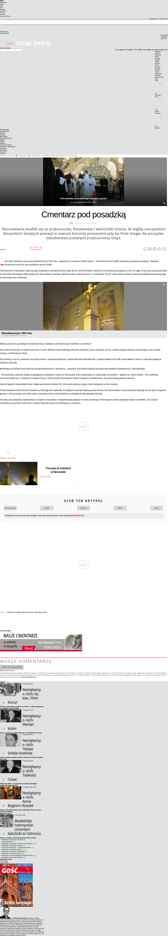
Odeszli (2, 682)
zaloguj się (153, 18)
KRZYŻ (23, 612)
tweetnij (155, 248)
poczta (2, 13)
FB (150, 248)
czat (1, 8)
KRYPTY (17, 612)
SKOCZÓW (37, 612)
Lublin (157, 62)
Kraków (157, 60)
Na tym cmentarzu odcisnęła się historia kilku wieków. (18, 838)
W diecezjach (4, 32)
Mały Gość (3, 2)
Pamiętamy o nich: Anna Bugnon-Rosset (24, 799)
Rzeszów (158, 68)
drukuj (160, 248)
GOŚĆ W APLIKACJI (6, 145)
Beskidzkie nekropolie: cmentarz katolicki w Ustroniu (24, 827)
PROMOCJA (3, 150)
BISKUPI (2, 140)
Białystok (158, 51)
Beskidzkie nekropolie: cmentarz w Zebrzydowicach (13, 841)
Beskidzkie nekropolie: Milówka (13, 857)
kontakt (2, 14)
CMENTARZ (10, 612)
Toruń (157, 72)
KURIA (2, 142)
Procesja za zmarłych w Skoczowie (58, 470)
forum (2, 4)
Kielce (157, 56)
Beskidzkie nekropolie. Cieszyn (13, 845)
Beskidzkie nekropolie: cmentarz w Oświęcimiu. (19, 844)
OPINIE (2, 133)
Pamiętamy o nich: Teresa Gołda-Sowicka (24, 747)
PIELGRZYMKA (4, 130)
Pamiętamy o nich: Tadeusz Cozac (24, 773)
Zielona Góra (159, 77)
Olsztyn (157, 63)
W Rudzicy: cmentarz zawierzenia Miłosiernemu (19, 855)
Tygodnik (3, 152)
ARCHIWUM (3, 136)
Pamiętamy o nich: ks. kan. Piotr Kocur (24, 696)
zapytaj (2, 9)
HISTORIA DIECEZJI (6, 138)
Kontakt (2, 153)
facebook (164, 38)
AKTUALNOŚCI (4, 131)
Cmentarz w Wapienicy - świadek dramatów (17, 847)
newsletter (164, 37)
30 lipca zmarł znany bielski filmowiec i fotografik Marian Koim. (21, 733)
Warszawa (158, 74)
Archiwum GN (4, 33)
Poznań (157, 67)
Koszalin (158, 58)
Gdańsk (157, 53)
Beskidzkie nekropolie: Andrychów (14, 851)
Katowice (165, 50)
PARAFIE (2, 143)
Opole (157, 65)
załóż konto (163, 18)
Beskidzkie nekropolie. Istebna (13, 849)
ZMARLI (44, 612)
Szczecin (157, 70)
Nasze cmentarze (5, 813)
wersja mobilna (5, 16)
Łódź (156, 79)
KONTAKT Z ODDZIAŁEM (7, 147)
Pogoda (157, 50)
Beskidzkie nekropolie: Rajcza (13, 853)
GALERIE (2, 135)
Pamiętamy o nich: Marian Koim (24, 722)
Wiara (2, 1)
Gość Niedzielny (5, 48)
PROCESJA (29, 612)
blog (1, 6)
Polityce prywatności (28, 677)
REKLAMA (3, 148)
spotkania (3, 11)
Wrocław (157, 75)
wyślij (164, 248)
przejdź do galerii (83, 223)
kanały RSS (164, 35)
